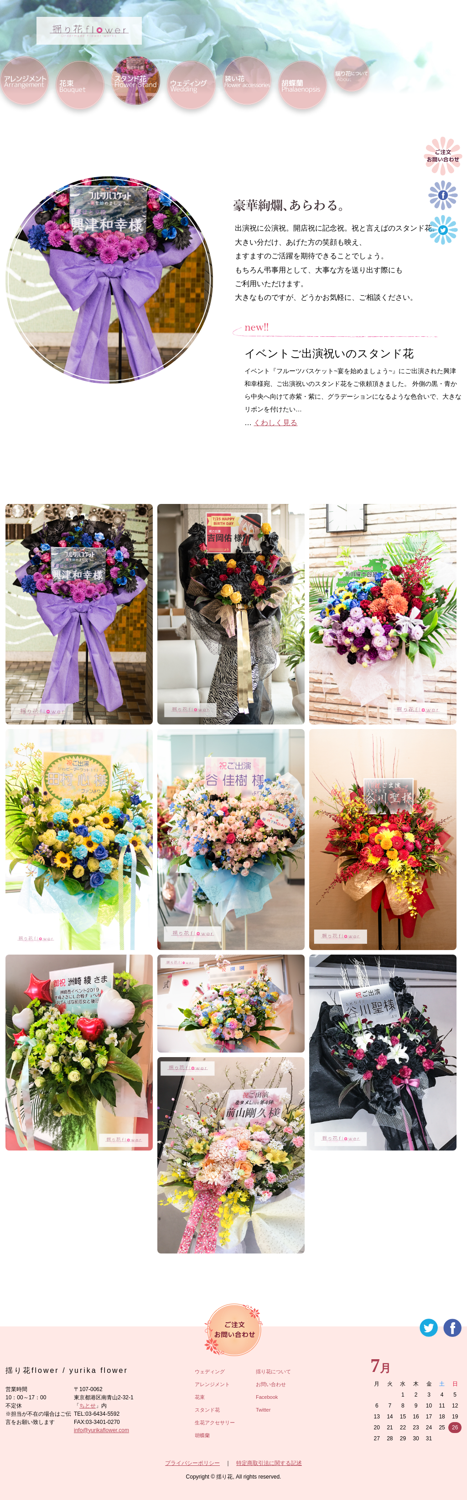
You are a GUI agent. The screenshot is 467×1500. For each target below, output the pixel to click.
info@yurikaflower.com (101, 1430)
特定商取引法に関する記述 (269, 1463)
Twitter (263, 1410)
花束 (200, 1397)
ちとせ (87, 1405)
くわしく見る (275, 422)
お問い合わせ (271, 1384)
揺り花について (273, 1371)
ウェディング (210, 1371)
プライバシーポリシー (192, 1463)
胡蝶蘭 (202, 1435)
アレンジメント (212, 1384)
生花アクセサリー (215, 1422)
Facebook (267, 1397)
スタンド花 (207, 1410)
